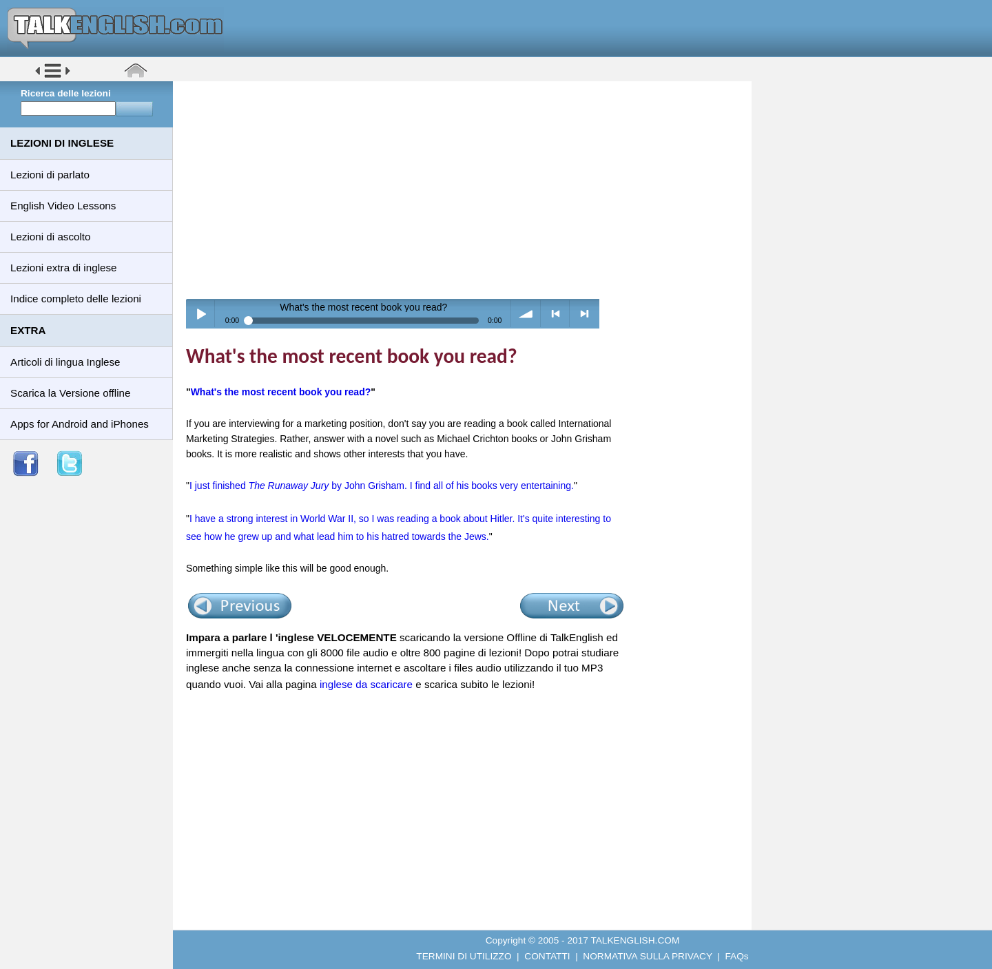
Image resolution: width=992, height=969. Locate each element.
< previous (555, 313)
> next (584, 313)
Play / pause (200, 313)
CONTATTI (547, 956)
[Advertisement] (467, 189)
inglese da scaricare (366, 684)
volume (526, 313)
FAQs (737, 956)
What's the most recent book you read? (281, 391)
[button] (52, 77)
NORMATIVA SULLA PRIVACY (647, 956)
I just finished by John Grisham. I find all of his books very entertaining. (381, 485)
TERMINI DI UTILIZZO (463, 956)
